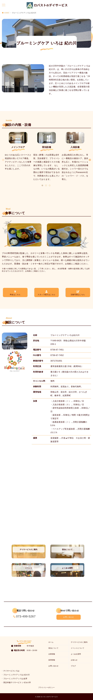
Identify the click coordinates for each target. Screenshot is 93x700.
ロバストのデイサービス (49, 696)
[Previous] (3, 160)
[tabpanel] (18, 152)
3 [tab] (49, 185)
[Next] (90, 160)
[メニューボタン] (3, 5)
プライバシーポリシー (46, 687)
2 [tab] (46, 185)
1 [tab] (42, 185)
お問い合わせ (68, 617)
